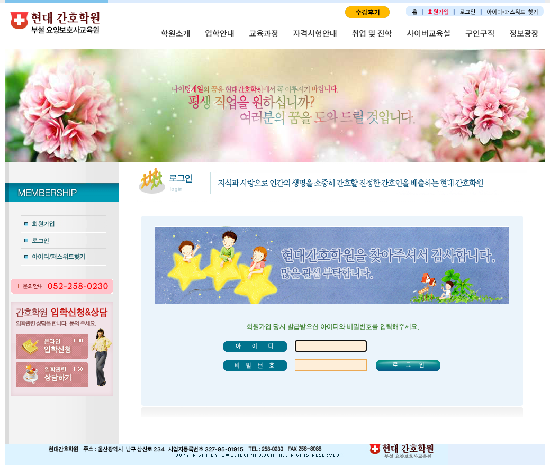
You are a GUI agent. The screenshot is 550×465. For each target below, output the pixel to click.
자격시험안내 (315, 33)
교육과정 (263, 33)
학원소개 (175, 33)
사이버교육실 (428, 33)
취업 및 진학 (372, 33)
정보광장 (523, 33)
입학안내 (219, 33)
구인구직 (479, 33)
